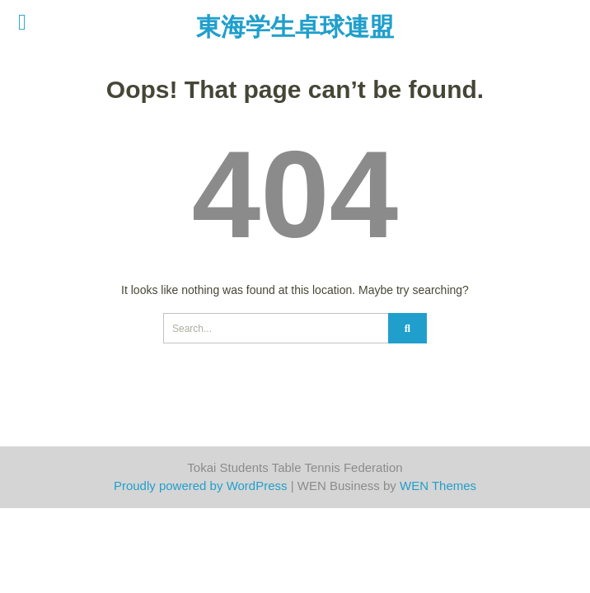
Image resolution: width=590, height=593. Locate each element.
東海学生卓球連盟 (295, 26)
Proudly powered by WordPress (201, 486)
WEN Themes (438, 486)
